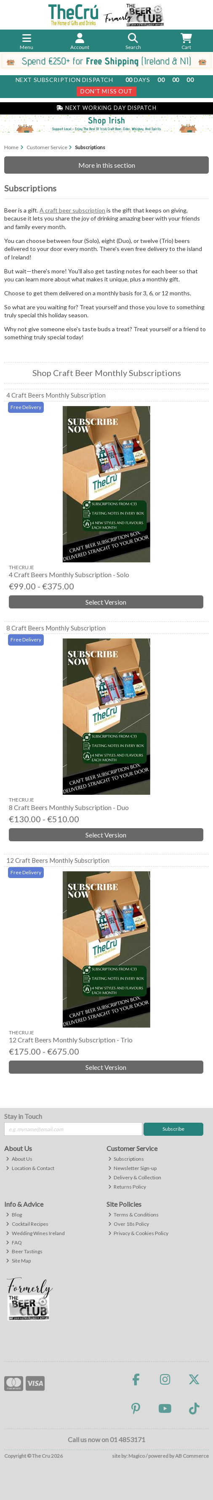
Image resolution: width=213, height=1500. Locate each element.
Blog (14, 1214)
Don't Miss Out (106, 91)
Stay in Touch (23, 1116)
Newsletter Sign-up (132, 1168)
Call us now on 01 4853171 (106, 1439)
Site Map (18, 1260)
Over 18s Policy (128, 1224)
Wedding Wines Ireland (35, 1233)
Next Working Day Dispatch (106, 108)
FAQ (14, 1242)
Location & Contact (30, 1168)
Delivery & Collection (135, 1177)
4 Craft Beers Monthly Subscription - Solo (69, 574)
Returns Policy (127, 1187)
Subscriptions (126, 1159)
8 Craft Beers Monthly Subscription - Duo (69, 807)
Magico (136, 1456)
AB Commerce (192, 1456)
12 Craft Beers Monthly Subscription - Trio (71, 1040)
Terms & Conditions (133, 1214)
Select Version (105, 602)
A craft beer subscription (72, 210)
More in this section (106, 165)
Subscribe (173, 1129)
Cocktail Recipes (27, 1224)
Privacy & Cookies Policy (138, 1233)
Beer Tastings (24, 1251)
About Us (19, 1159)
